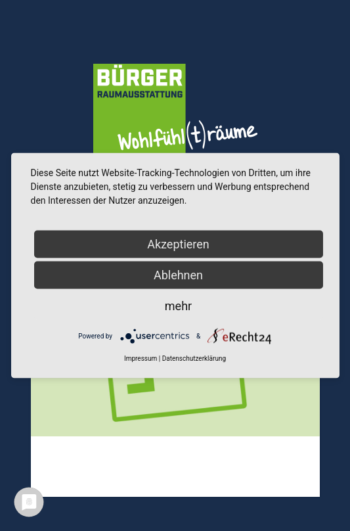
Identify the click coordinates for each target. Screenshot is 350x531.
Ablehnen (178, 275)
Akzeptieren (178, 244)
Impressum (140, 358)
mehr (178, 306)
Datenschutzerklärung (194, 358)
